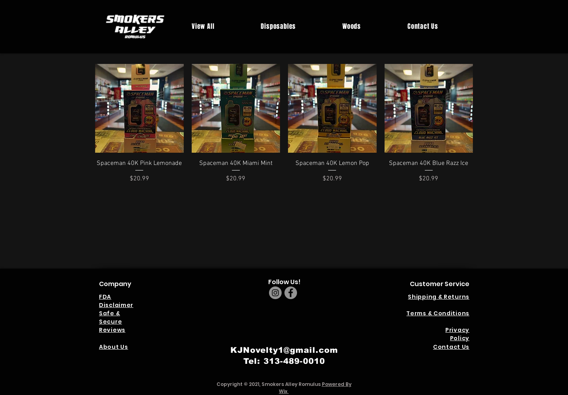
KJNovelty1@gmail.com (284, 350)
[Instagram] (275, 292)
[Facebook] (290, 292)
